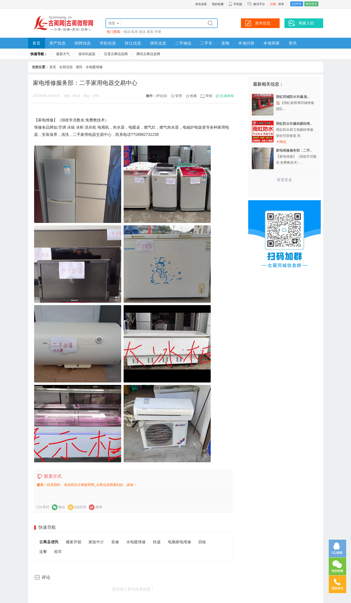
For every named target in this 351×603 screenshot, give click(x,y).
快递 (157, 542)
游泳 (142, 32)
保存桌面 (201, 4)
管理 (178, 96)
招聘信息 (83, 43)
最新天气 (63, 54)
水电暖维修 (94, 67)
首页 (36, 43)
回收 (202, 542)
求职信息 (108, 43)
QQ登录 (296, 4)
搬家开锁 (73, 542)
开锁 (157, 32)
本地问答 (246, 43)
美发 (150, 32)
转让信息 (133, 43)
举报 (208, 96)
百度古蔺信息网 (116, 54)
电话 (127, 32)
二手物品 (183, 43)
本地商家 (271, 43)
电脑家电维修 (179, 542)
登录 (281, 4)
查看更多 (284, 180)
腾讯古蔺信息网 (148, 54)
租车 (58, 552)
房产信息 (57, 43)
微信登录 (311, 4)
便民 (79, 67)
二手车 (206, 43)
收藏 (193, 96)
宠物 (225, 43)
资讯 (293, 43)
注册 (273, 4)
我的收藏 (218, 4)
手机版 (235, 4)
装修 (115, 542)
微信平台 (259, 4)
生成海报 (227, 96)
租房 (134, 32)
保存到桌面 (86, 54)
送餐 (43, 552)
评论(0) (161, 96)
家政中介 (96, 542)
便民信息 (158, 43)
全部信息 (66, 67)
